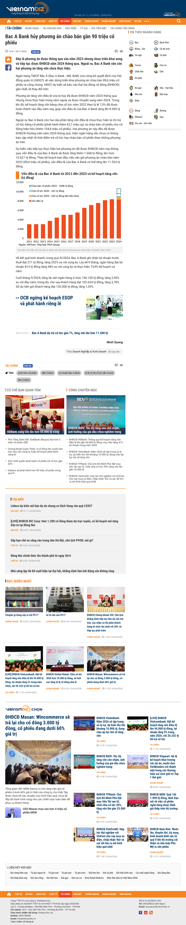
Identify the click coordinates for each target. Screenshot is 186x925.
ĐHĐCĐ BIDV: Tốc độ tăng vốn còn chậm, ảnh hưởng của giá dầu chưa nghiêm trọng (94, 430)
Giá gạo (64, 878)
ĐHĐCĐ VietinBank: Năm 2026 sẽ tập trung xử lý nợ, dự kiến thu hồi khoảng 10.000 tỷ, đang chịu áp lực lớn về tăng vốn (96, 454)
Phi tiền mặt (99, 28)
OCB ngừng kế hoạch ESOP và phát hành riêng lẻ (46, 300)
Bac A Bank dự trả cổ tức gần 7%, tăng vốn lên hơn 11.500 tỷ (70, 333)
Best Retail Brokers (94, 878)
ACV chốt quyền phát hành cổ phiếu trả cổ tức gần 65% (35, 462)
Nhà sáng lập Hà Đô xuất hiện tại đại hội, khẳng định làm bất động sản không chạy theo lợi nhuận (62, 573)
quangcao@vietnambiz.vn (158, 906)
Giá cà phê (108, 873)
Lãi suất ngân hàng (145, 873)
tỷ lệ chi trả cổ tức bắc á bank (99, 372)
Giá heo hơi (94, 873)
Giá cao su (77, 878)
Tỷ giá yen (67, 873)
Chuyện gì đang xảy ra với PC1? (21, 615)
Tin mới (18, 499)
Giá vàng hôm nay (19, 873)
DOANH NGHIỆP (109, 21)
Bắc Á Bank (47, 372)
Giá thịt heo (52, 878)
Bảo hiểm (71, 28)
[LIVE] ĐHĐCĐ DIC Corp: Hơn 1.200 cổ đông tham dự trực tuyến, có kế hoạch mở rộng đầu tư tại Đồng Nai (64, 523)
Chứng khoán (11, 621)
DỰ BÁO (28, 21)
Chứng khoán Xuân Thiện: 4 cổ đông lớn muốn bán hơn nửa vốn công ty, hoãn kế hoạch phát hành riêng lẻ (35, 452)
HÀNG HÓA (40, 21)
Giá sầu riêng (37, 878)
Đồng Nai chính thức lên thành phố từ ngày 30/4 (41, 556)
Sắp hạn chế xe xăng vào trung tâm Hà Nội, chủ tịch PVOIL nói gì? (52, 540)
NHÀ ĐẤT (77, 21)
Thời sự (14, 545)
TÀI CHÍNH (64, 21)
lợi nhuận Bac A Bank (69, 372)
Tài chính (14, 28)
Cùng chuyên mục (83, 390)
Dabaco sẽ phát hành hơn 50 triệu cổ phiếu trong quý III (34, 472)
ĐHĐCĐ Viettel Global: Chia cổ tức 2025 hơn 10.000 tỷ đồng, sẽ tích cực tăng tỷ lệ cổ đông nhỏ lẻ (64, 678)
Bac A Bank (23, 379)
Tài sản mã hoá (52, 28)
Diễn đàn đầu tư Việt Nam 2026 (122, 878)
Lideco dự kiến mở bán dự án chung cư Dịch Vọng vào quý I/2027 (51, 506)
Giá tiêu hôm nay (124, 873)
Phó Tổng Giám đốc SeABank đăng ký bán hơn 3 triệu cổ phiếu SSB (34, 441)
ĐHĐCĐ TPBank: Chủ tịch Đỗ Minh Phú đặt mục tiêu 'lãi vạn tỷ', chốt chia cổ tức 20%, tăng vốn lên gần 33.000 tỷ (95, 467)
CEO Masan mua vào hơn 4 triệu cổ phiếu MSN (45, 810)
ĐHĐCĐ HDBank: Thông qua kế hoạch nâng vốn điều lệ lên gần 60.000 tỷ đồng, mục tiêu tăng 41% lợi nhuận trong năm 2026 (96, 442)
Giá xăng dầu (163, 873)
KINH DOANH (125, 21)
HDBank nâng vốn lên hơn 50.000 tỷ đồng (33, 432)
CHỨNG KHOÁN (91, 21)
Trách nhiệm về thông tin (22, 921)
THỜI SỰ (18, 21)
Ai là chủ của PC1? (56, 615)
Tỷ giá (84, 28)
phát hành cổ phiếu (27, 372)
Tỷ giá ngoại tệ (38, 873)
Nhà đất (15, 511)
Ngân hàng (32, 28)
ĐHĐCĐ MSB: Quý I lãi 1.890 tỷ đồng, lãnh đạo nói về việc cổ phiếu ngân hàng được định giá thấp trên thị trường (164, 801)
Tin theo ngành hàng (145, 32)
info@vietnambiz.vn (26, 918)
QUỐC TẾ (53, 21)
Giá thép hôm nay (18, 878)
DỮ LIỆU (137, 21)
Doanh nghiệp (52, 688)
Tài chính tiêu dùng (122, 28)
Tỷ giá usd (53, 873)
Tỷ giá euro (80, 873)
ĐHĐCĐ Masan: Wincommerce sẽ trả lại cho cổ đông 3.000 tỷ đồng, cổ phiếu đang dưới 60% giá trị (106, 678)
